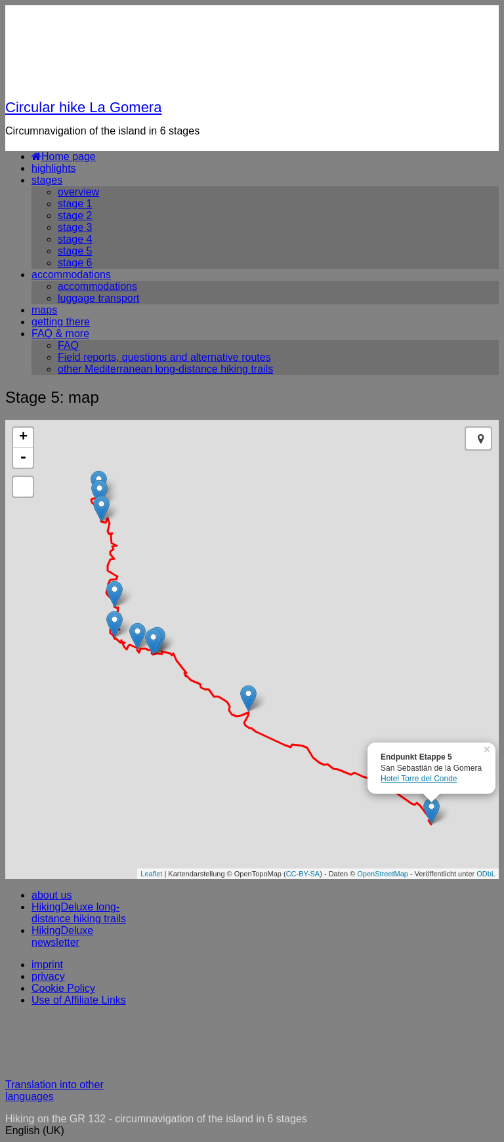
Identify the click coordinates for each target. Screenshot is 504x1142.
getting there (61, 321)
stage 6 (75, 262)
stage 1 (75, 203)
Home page (64, 156)
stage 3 (75, 227)
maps (44, 310)
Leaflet (151, 874)
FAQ (68, 345)
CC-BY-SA (303, 874)
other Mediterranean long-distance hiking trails (165, 369)
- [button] (23, 458)
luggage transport (99, 298)
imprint (47, 964)
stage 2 (75, 215)
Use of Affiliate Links (79, 1000)
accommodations (71, 274)
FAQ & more (60, 333)
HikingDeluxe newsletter (62, 936)
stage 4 (75, 239)
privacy (48, 976)
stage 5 (75, 250)
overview (78, 191)
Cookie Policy (63, 988)
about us (52, 895)
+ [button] (23, 437)
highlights (54, 168)
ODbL (485, 874)
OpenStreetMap (382, 874)
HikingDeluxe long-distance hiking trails (79, 912)
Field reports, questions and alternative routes (164, 357)
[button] (252, 1131)
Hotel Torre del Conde (419, 778)
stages (47, 180)
